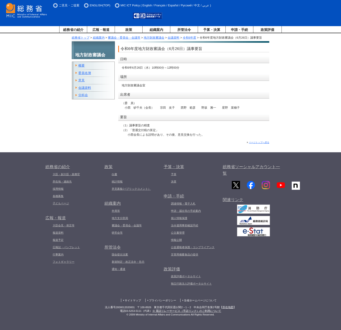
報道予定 (58, 240)
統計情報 (117, 181)
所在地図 (227, 307)
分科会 (83, 95)
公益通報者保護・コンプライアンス (193, 247)
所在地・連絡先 (62, 181)
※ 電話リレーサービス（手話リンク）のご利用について (186, 311)
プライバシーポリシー (162, 300)
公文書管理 (178, 232)
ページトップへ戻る (259, 142)
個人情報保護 (179, 218)
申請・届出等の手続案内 (186, 210)
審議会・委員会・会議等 (124, 37)
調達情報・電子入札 (183, 203)
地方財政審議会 (154, 37)
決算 (173, 181)
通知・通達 (118, 269)
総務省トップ (80, 37)
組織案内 (156, 30)
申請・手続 (239, 30)
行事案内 (58, 254)
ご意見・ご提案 (69, 5)
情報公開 (176, 240)
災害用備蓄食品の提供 (184, 254)
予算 (173, 174)
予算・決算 (211, 30)
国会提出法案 (120, 254)
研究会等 (117, 232)
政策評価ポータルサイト (186, 276)
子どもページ (61, 203)
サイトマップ (133, 300)
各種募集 (58, 196)
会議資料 (173, 37)
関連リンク (233, 202)
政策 (128, 30)
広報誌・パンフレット (66, 247)
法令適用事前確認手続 (184, 225)
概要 (81, 65)
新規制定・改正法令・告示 (128, 261)
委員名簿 (84, 73)
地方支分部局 (120, 218)
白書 (114, 174)
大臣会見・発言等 (63, 225)
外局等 (116, 210)
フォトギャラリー (63, 261)
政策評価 (267, 30)
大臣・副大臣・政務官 (66, 174)
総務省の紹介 (73, 30)
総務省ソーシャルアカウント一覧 (251, 170)
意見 (81, 80)
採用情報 (58, 188)
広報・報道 (100, 30)
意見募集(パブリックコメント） (131, 188)
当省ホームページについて (200, 300)
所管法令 (184, 30)
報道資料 (58, 232)
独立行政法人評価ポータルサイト (191, 283)
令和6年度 (189, 37)
